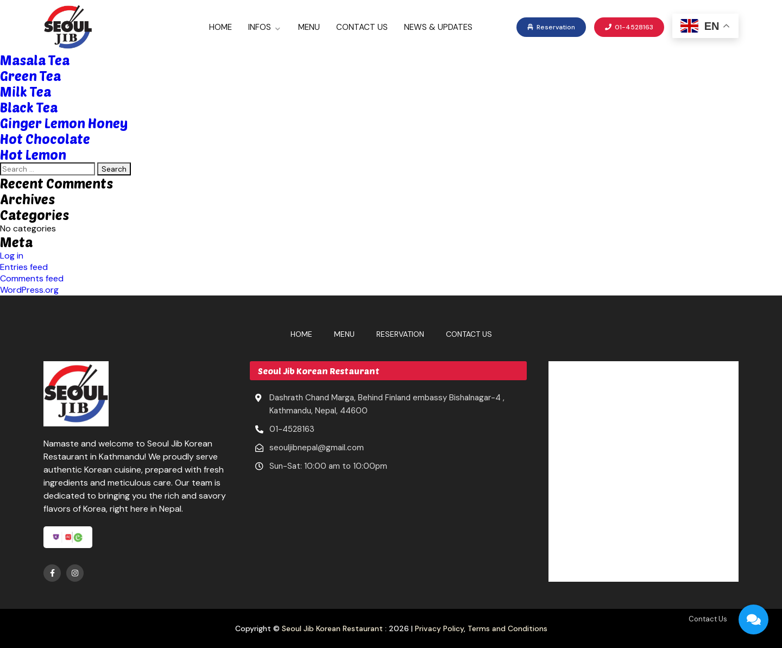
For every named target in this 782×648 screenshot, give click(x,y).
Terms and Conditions (507, 628)
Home (220, 27)
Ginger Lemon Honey (64, 123)
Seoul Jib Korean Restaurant (332, 628)
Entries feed (24, 267)
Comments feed (32, 278)
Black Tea (29, 107)
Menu (309, 27)
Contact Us (362, 27)
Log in (11, 255)
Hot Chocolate (45, 139)
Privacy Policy (439, 628)
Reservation (551, 27)
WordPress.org (29, 289)
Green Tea (30, 76)
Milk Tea (25, 91)
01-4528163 (629, 27)
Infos (259, 27)
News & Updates (438, 27)
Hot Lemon (33, 154)
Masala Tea (35, 60)
